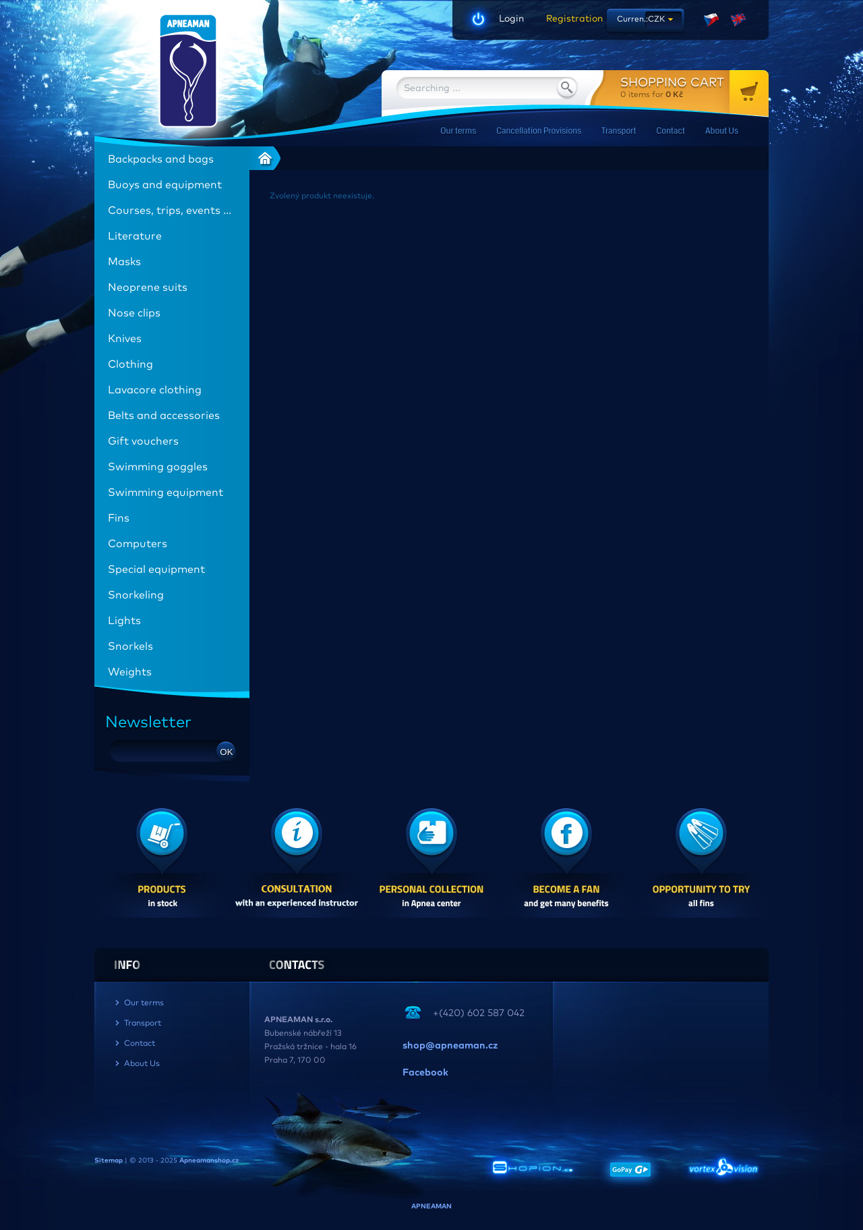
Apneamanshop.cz (209, 1160)
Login (511, 19)
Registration (569, 19)
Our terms (458, 131)
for (694, 87)
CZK (656, 20)
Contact (671, 131)
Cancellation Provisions (538, 131)
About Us (721, 131)
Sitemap (108, 1160)
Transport (618, 131)
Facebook (425, 1073)
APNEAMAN (431, 1206)
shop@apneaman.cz (450, 1046)
